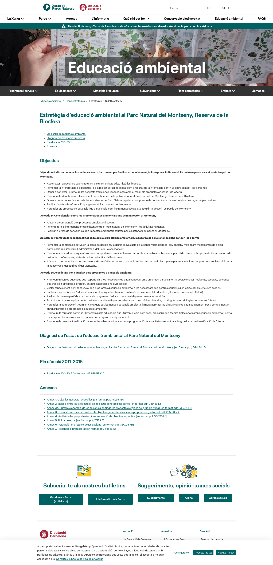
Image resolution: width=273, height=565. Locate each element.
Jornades (258, 91)
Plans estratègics (75, 101)
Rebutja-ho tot (226, 552)
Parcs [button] (45, 19)
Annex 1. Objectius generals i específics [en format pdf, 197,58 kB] (85, 399)
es (229, 8)
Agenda (71, 19)
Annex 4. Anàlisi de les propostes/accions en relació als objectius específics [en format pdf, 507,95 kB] (107, 416)
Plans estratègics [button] (190, 91)
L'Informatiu (100, 19)
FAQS (262, 19)
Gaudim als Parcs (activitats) (61, 499)
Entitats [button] (228, 91)
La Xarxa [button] (15, 19)
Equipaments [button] (65, 91)
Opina (189, 497)
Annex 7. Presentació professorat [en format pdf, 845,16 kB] (82, 428)
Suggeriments (156, 497)
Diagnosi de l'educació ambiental (66, 138)
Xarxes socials (218, 497)
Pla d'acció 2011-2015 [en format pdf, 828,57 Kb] (75, 373)
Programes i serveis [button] (23, 91)
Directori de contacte (212, 539)
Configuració (181, 552)
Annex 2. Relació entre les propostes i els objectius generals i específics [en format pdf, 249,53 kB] (104, 403)
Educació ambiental (229, 19)
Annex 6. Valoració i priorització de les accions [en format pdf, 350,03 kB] (90, 424)
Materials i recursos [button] (108, 91)
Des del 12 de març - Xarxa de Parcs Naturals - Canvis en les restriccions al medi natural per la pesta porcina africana (140, 26)
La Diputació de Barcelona (137, 539)
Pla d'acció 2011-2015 (59, 142)
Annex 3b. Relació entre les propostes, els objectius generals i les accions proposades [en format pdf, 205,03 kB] (113, 412)
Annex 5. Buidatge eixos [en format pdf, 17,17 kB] (75, 420)
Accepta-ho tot (203, 552)
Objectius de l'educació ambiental (66, 133)
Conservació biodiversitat (182, 19)
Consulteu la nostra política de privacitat (79, 558)
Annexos (52, 146)
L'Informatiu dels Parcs (110, 499)
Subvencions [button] (150, 91)
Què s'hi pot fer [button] (136, 19)
